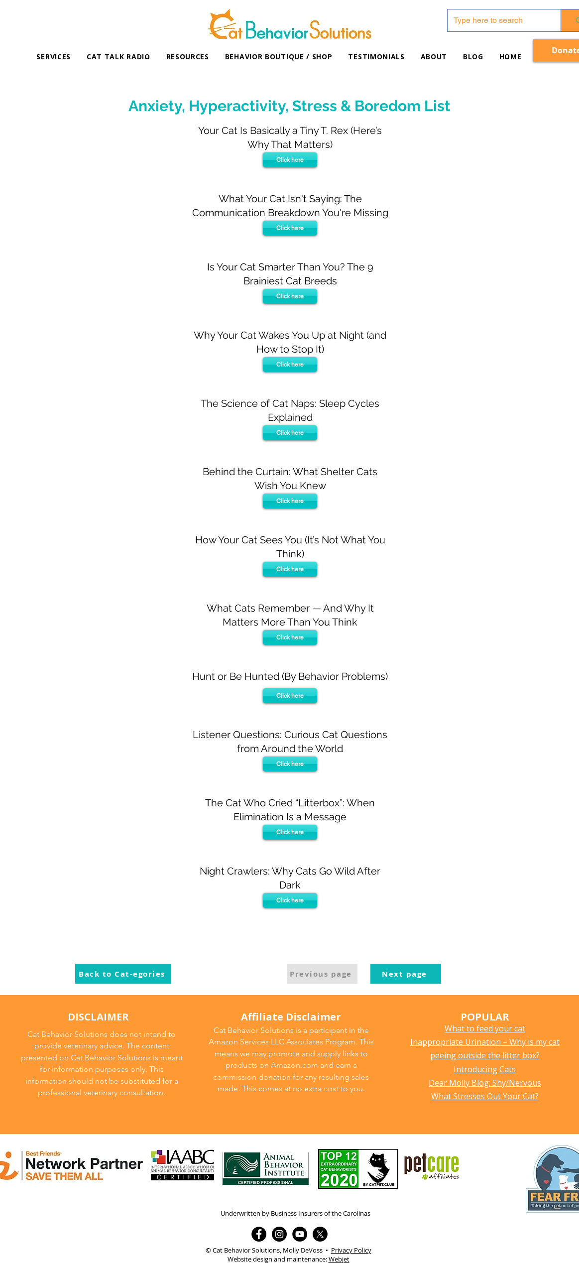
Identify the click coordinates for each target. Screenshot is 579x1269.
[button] (187, 56)
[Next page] (405, 974)
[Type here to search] (497, 20)
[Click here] (290, 159)
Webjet (339, 1259)
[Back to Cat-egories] (123, 974)
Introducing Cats (485, 1069)
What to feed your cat (485, 1028)
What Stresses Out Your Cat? (485, 1096)
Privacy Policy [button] (351, 1250)
